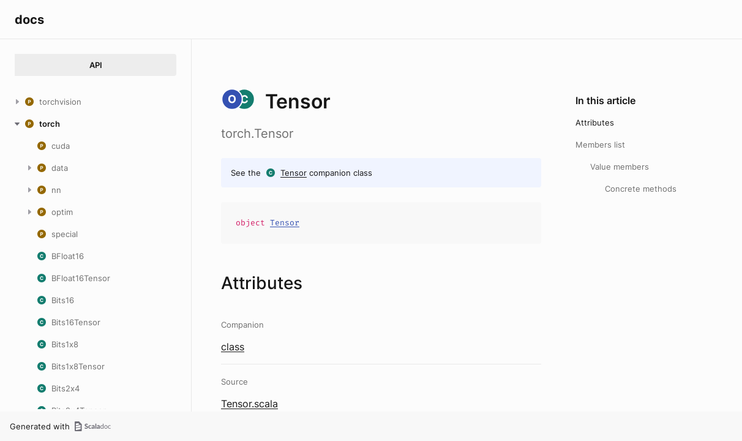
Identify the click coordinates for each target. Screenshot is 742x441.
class (232, 347)
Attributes (594, 122)
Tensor (293, 173)
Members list (600, 144)
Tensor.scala (249, 404)
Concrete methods (640, 189)
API (95, 65)
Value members (619, 167)
